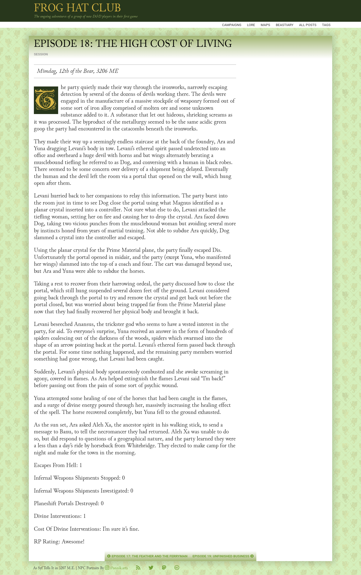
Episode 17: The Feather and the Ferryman (147, 556)
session (41, 54)
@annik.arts (116, 568)
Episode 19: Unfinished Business (223, 556)
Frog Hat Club (77, 7)
